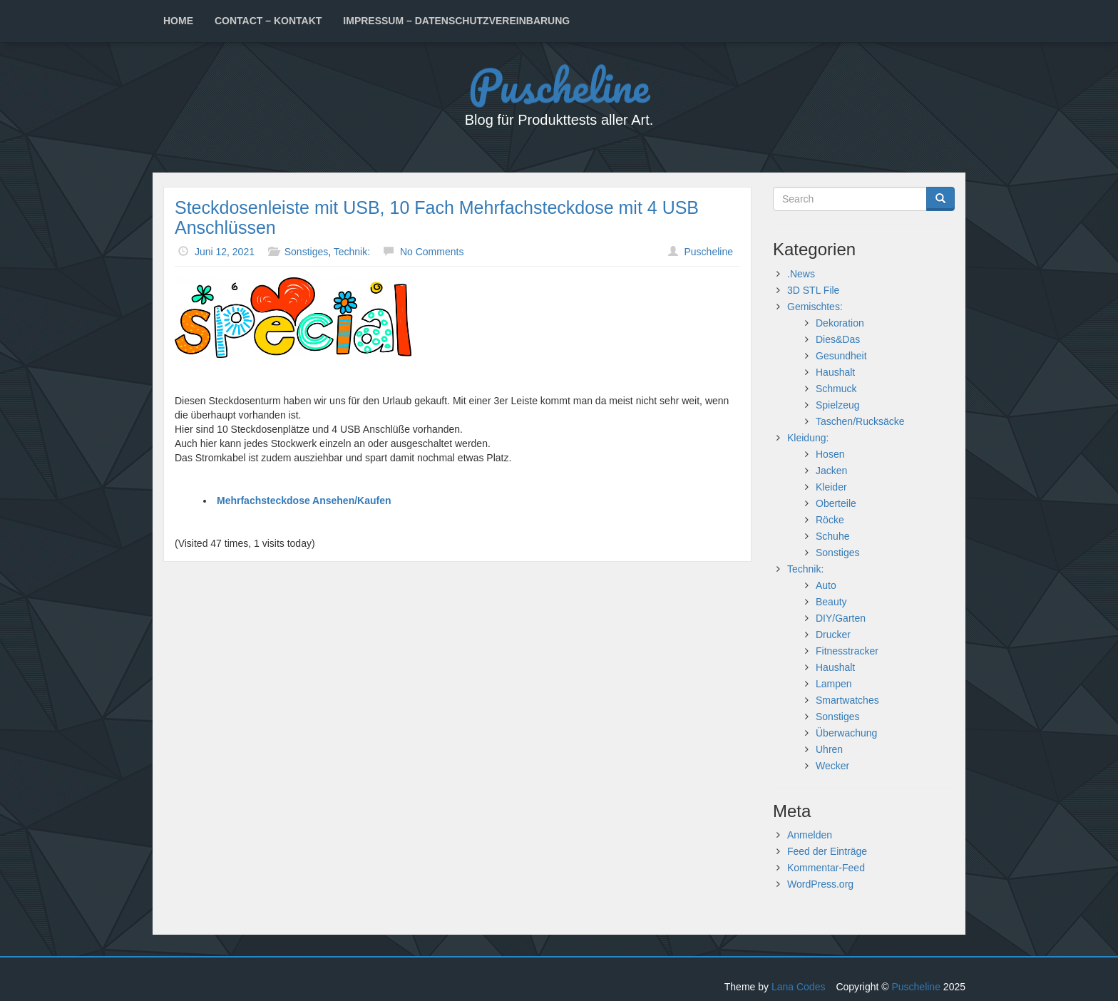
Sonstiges (306, 251)
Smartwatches (847, 700)
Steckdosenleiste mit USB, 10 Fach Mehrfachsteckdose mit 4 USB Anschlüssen (437, 217)
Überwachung (846, 733)
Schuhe (832, 536)
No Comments (431, 251)
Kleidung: (808, 437)
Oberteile (836, 503)
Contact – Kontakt (268, 20)
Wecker (832, 765)
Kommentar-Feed (826, 867)
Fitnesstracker (847, 651)
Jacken (831, 470)
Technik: (352, 251)
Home (178, 20)
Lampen (834, 683)
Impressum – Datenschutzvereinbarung (456, 20)
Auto (826, 585)
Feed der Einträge (827, 851)
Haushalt (835, 372)
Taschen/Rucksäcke (860, 421)
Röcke (830, 519)
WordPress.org (820, 884)
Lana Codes (798, 986)
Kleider (831, 487)
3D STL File (813, 290)
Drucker (833, 634)
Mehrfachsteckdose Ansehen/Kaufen (304, 500)
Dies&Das (838, 339)
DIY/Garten (841, 618)
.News (801, 273)
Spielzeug (838, 405)
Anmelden (809, 835)
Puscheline (559, 86)
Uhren (829, 749)
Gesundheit (841, 355)
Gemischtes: (815, 306)
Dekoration (840, 323)
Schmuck (836, 388)
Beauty (831, 601)
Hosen (830, 454)
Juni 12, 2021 (225, 251)
